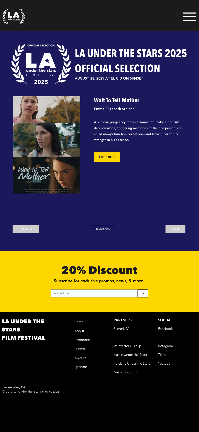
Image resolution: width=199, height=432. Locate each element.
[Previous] (26, 229)
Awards (80, 358)
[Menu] (185, 16)
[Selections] (102, 229)
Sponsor (81, 367)
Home (79, 322)
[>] (143, 293)
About (79, 331)
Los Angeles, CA (13, 387)
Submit (80, 349)
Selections (83, 340)
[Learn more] (107, 157)
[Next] (175, 229)
